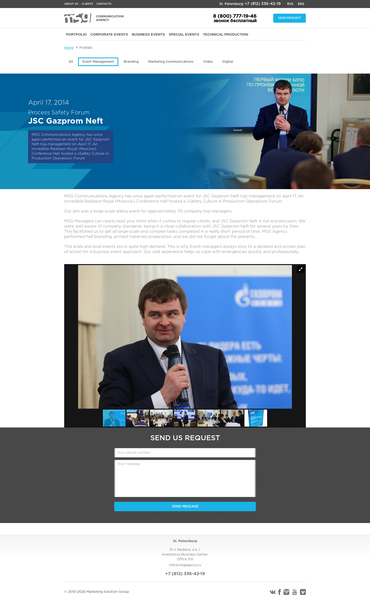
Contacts (104, 4)
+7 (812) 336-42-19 (263, 4)
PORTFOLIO (76, 34)
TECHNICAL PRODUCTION (225, 34)
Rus (290, 4)
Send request (289, 18)
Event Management (98, 61)
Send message (185, 506)
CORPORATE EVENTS (109, 34)
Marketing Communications (170, 61)
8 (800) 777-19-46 (234, 16)
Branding (131, 61)
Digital (227, 61)
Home (69, 48)
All (70, 61)
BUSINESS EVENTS (148, 34)
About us (71, 4)
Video (208, 61)
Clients (87, 4)
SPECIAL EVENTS (184, 34)
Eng (301, 4)
